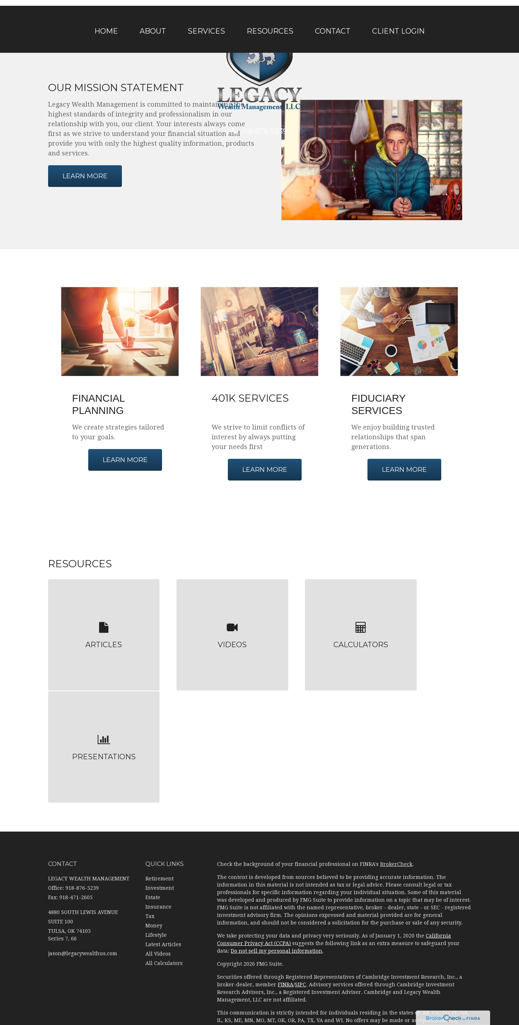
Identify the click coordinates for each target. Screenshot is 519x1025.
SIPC (300, 854)
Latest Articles (163, 814)
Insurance (158, 776)
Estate (152, 767)
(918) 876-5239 (386, 977)
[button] (153, 31)
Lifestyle (156, 804)
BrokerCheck (396, 734)
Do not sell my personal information (276, 821)
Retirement (159, 748)
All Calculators (164, 833)
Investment (159, 757)
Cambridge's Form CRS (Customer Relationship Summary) (289, 911)
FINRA (285, 854)
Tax (149, 786)
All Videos (158, 823)
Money (153, 795)
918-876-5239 (259, 131)
